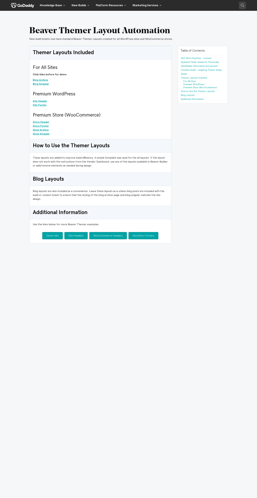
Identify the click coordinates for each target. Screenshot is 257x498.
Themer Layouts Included (194, 78)
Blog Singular (41, 84)
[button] (242, 5)
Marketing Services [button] (147, 5)
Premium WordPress (194, 84)
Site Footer (40, 105)
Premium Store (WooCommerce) (200, 87)
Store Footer (41, 126)
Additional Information (192, 99)
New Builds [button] (80, 5)
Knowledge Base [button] (52, 5)
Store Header (41, 122)
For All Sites (189, 81)
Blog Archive (40, 80)
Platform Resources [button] (111, 5)
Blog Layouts (188, 95)
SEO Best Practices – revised (196, 58)
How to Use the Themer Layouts (198, 91)
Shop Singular (41, 134)
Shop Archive (41, 130)
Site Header (40, 101)
